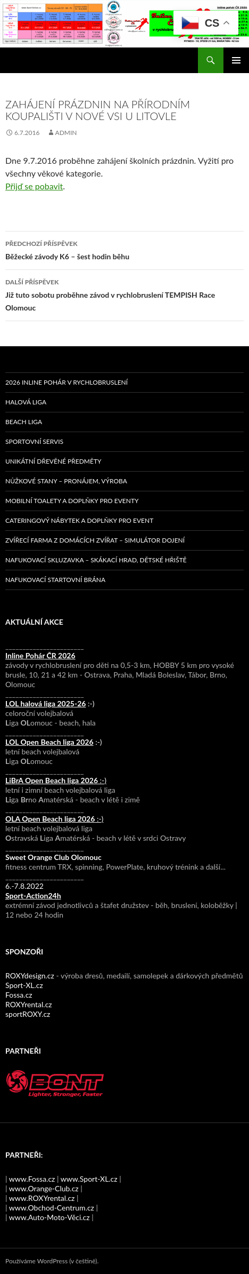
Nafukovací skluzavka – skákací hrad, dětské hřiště (96, 560)
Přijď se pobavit (34, 186)
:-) (49, 703)
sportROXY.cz (27, 1013)
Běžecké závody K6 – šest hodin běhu (124, 249)
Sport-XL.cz (24, 985)
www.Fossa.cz (32, 1178)
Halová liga (25, 402)
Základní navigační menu (236, 60)
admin (66, 133)
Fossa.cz (18, 994)
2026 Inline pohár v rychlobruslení (66, 382)
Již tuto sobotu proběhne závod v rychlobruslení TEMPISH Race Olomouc (124, 294)
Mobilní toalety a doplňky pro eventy (71, 501)
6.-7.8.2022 (33, 890)
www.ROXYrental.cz (42, 1198)
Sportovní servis (34, 441)
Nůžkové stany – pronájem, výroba (66, 481)
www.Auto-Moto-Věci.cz (49, 1217)
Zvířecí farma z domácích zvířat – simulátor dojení (95, 540)
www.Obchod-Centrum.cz (51, 1207)
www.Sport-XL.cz (89, 1178)
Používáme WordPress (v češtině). (51, 1261)
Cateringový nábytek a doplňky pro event (79, 520)
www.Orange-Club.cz (44, 1188)
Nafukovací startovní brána (55, 580)
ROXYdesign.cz (29, 975)
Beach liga (23, 422)
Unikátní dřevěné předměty (53, 461)
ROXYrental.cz (28, 1004)
